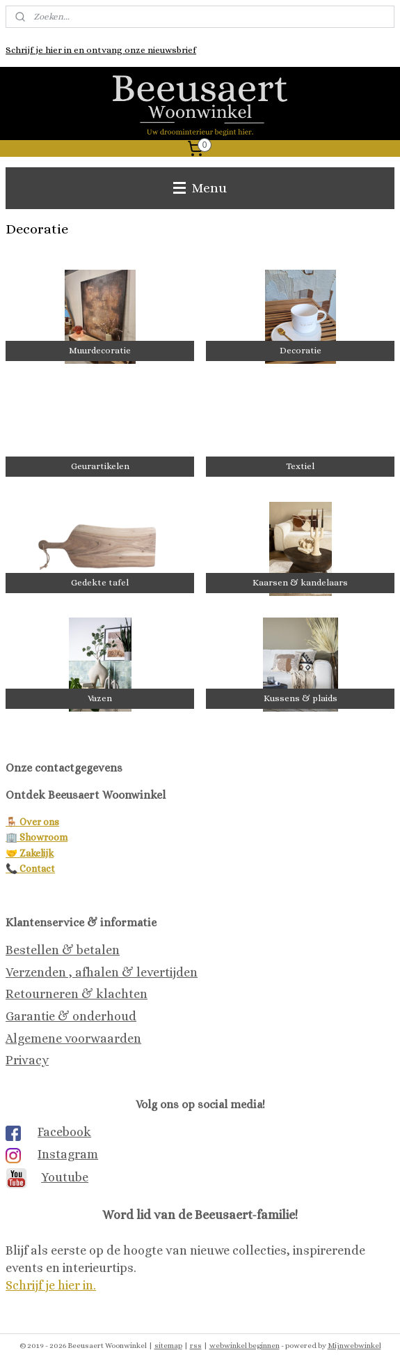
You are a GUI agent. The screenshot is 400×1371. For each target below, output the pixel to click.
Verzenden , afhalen (62, 972)
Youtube (64, 1177)
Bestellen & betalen (63, 950)
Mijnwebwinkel (354, 1345)
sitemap (168, 1345)
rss (196, 1345)
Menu (200, 188)
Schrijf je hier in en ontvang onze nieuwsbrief (101, 50)
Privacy (27, 1060)
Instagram (68, 1154)
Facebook (64, 1132)
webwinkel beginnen (244, 1345)
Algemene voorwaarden (73, 1039)
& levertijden (158, 972)
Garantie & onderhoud (71, 1016)
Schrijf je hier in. (51, 1285)
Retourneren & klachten (76, 994)
